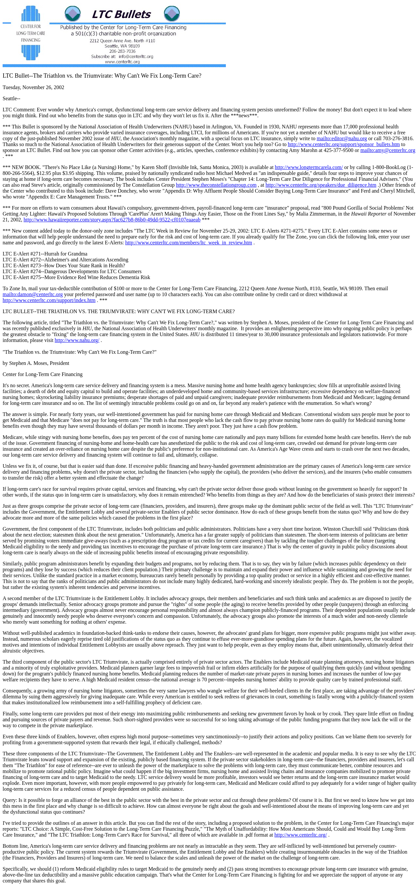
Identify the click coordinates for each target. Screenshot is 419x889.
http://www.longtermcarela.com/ (309, 167)
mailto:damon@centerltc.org (33, 294)
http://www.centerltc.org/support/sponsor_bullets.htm (344, 144)
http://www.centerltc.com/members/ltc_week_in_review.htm (188, 242)
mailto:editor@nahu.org (342, 138)
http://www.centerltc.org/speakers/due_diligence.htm (320, 185)
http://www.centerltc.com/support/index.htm (49, 300)
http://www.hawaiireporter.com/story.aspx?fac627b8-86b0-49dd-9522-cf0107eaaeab (112, 219)
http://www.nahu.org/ (77, 340)
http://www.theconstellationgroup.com (216, 185)
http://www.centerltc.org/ (300, 835)
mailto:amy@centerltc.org (387, 150)
